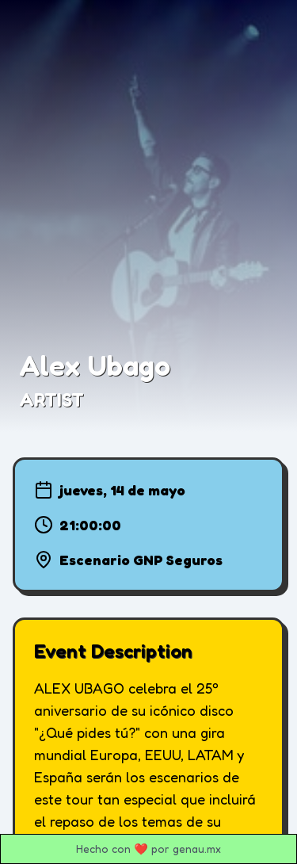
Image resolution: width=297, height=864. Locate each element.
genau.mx (197, 848)
